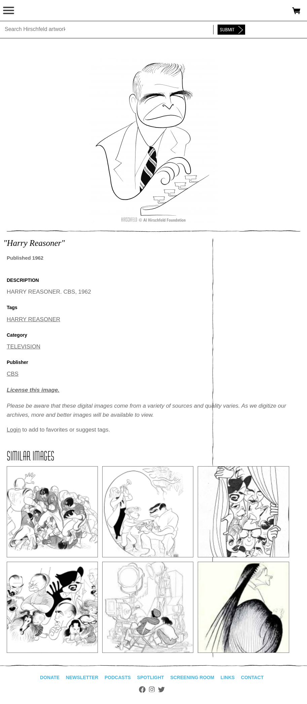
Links (228, 677)
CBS (12, 374)
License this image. (33, 390)
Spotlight (150, 677)
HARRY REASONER (33, 319)
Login (14, 430)
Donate (50, 677)
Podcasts (118, 677)
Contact (252, 677)
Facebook (142, 689)
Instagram (152, 689)
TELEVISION (23, 346)
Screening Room (192, 677)
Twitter (161, 689)
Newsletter (82, 677)
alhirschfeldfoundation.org (28, 11)
